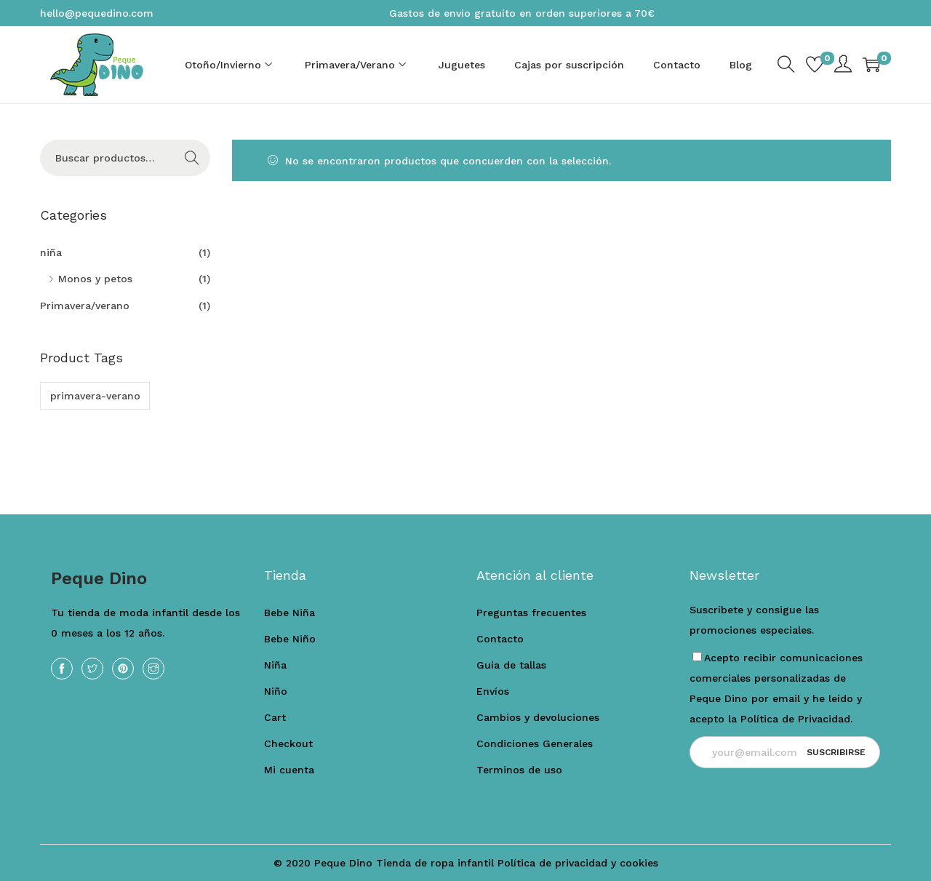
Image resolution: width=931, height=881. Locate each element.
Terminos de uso (519, 770)
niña (51, 252)
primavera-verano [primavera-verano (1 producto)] (95, 396)
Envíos (492, 691)
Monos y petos (95, 278)
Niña (275, 665)
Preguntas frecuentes (531, 612)
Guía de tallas (511, 665)
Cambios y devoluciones (537, 717)
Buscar (192, 158)
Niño (275, 691)
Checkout (288, 743)
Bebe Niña (289, 612)
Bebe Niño (290, 639)
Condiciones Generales (534, 743)
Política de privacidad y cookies (578, 863)
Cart (275, 717)
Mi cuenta (289, 770)
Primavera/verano (84, 305)
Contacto (500, 639)
